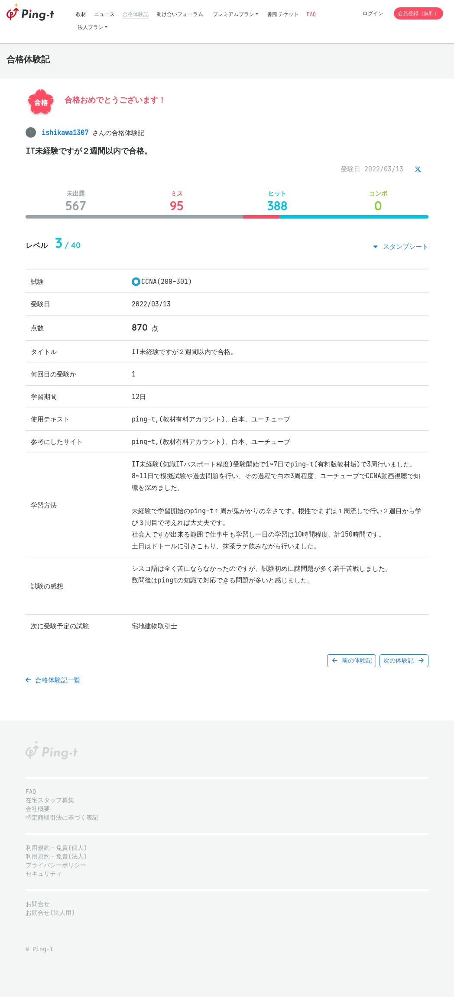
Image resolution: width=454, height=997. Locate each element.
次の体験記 (404, 660)
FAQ (311, 14)
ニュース (104, 14)
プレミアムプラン (233, 14)
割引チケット (283, 14)
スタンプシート (403, 246)
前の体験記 (351, 660)
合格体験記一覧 (53, 680)
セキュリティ (44, 874)
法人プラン (91, 27)
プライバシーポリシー (56, 865)
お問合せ (38, 904)
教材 (81, 14)
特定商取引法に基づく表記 (62, 817)
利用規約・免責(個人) (56, 848)
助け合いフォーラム (179, 14)
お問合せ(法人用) (50, 913)
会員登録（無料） (418, 13)
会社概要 (38, 809)
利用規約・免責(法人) (56, 856)
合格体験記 (136, 14)
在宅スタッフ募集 (50, 800)
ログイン (373, 13)
